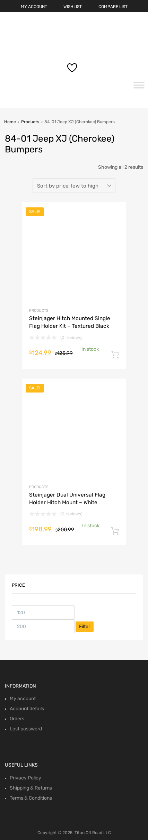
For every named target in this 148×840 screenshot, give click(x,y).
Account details (27, 709)
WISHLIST (72, 6)
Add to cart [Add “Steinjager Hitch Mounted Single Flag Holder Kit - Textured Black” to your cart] (115, 354)
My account (23, 699)
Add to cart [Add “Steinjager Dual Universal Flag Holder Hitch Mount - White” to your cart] (115, 531)
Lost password (26, 729)
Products (30, 121)
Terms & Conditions (31, 798)
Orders (17, 719)
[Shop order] (74, 185)
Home (10, 121)
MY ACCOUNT (34, 6)
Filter (84, 626)
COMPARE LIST (113, 6)
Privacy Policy (25, 778)
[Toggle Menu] (139, 87)
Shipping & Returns (31, 788)
